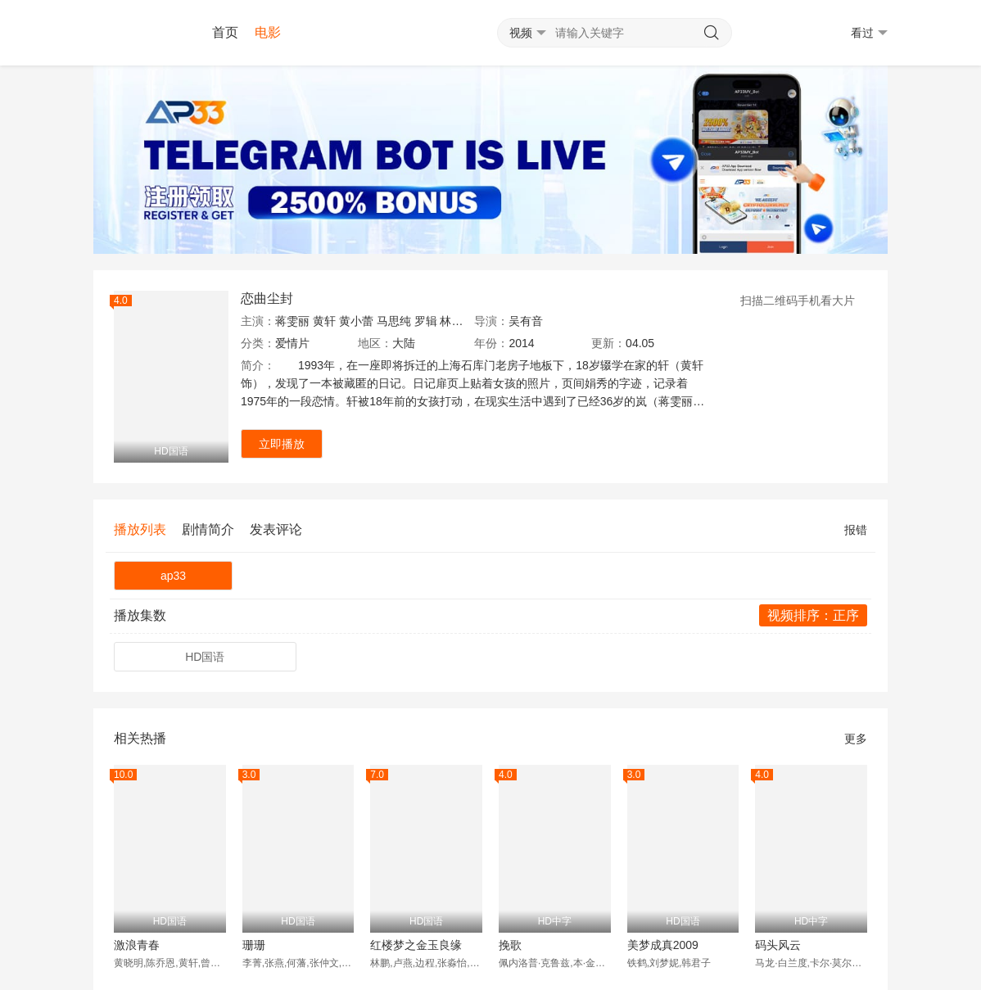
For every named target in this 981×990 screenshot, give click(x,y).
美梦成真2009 (662, 945)
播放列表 (140, 529)
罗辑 (425, 321)
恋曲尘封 (267, 298)
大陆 (403, 343)
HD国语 (204, 656)
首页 (225, 32)
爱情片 (292, 343)
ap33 (173, 575)
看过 (869, 33)
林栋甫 (457, 321)
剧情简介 (208, 529)
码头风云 (778, 945)
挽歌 (510, 945)
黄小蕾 (356, 321)
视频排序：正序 (813, 615)
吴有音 (526, 321)
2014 (521, 343)
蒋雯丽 (292, 321)
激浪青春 (137, 945)
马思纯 (394, 321)
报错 (855, 529)
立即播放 (282, 443)
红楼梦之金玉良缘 (416, 945)
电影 (268, 32)
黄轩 (324, 321)
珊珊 (253, 945)
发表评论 (276, 529)
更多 (855, 738)
